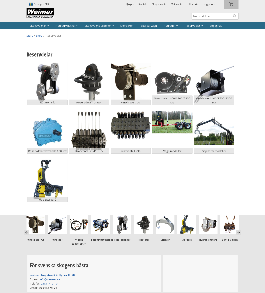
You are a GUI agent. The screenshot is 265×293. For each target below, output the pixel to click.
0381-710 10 (49, 283)
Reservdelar (192, 25)
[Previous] (26, 232)
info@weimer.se (50, 279)
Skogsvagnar (38, 25)
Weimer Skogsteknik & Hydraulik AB (52, 275)
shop (39, 35)
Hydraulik (169, 25)
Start (29, 35)
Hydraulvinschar (65, 25)
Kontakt (143, 4)
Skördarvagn (149, 25)
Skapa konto (159, 4)
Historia (193, 4)
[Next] (238, 232)
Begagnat (215, 25)
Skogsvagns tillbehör (98, 25)
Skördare (126, 25)
